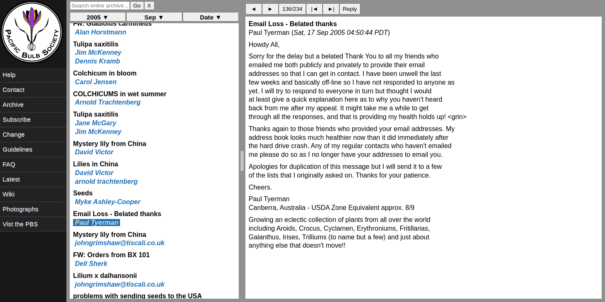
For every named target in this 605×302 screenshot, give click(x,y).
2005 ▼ (98, 17)
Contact (13, 89)
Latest (11, 179)
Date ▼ (210, 17)
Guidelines (17, 149)
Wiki (8, 193)
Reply (350, 9)
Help (8, 74)
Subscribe (16, 119)
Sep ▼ (154, 17)
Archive (13, 104)
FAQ (8, 164)
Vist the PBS (20, 223)
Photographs (20, 208)
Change (13, 134)
